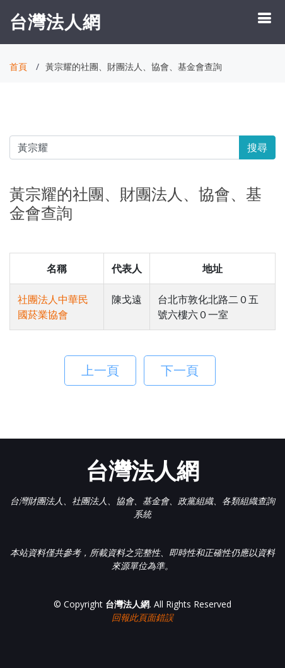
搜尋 (257, 147)
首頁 (18, 66)
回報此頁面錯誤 (142, 617)
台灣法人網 (55, 21)
